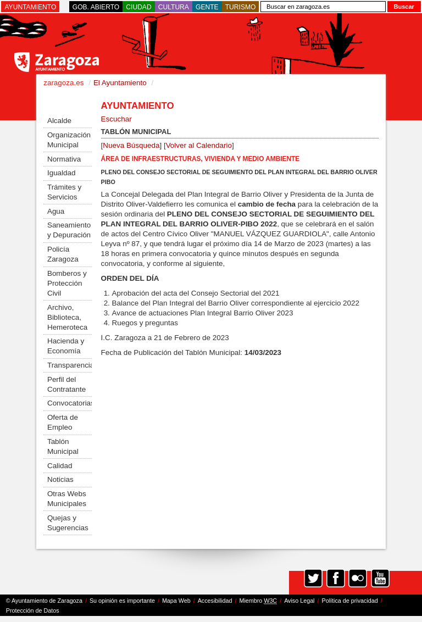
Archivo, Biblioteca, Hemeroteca (67, 317)
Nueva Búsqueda (131, 145)
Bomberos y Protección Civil (67, 283)
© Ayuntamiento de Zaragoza (44, 600)
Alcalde (59, 120)
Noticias (60, 479)
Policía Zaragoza (63, 254)
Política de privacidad (350, 600)
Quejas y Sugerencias (67, 523)
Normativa (64, 159)
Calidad (60, 466)
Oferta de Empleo (62, 422)
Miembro (258, 600)
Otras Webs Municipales (66, 499)
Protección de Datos (32, 610)
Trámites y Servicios (64, 192)
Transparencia (69, 365)
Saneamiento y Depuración (69, 230)
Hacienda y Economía (65, 346)
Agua (55, 211)
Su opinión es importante (122, 600)
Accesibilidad (215, 600)
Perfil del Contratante (66, 384)
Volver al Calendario (199, 145)
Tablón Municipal (63, 446)
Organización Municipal (69, 140)
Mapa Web (176, 600)
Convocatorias (69, 403)
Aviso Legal (299, 600)
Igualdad (61, 173)
